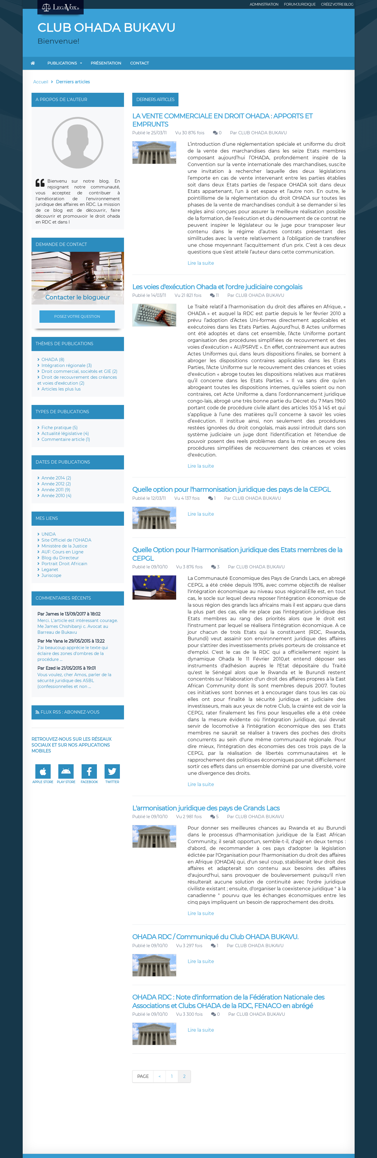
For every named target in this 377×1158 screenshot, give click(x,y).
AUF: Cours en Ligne (62, 552)
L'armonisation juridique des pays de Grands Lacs (206, 808)
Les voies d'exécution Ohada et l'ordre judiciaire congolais (217, 287)
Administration (264, 4)
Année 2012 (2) (56, 484)
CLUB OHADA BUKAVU (262, 132)
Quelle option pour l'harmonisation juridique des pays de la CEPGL (231, 490)
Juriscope (51, 575)
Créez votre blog (337, 4)
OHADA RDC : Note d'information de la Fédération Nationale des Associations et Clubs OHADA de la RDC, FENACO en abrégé (228, 1001)
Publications (62, 63)
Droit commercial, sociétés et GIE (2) (80, 371)
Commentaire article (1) (66, 439)
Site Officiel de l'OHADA (66, 540)
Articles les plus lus (61, 389)
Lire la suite (201, 263)
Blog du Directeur (60, 557)
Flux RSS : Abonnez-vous (70, 712)
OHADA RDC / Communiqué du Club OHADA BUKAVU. (215, 937)
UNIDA (49, 534)
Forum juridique (299, 4)
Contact (139, 63)
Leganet (50, 569)
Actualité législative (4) (65, 433)
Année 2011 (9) (56, 489)
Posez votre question (77, 316)
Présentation (106, 63)
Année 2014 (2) (56, 478)
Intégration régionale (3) (67, 365)
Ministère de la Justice (64, 546)
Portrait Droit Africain (64, 563)
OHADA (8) (53, 359)
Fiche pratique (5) (60, 427)
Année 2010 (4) (57, 495)
